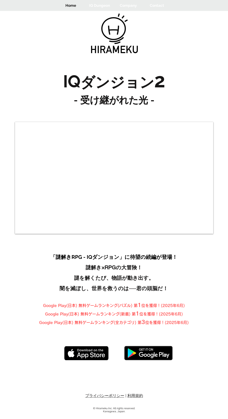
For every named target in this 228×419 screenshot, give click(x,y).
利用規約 (135, 395)
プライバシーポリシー (104, 395)
